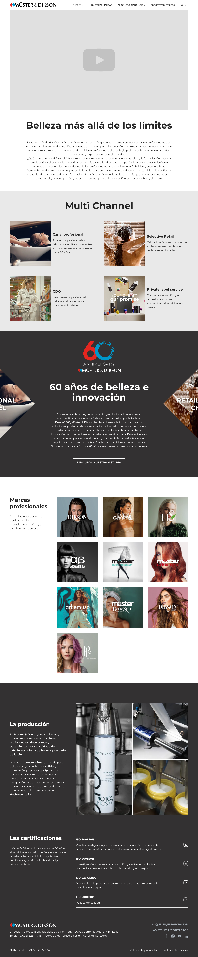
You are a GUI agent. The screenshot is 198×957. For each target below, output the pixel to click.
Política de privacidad (144, 950)
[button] (79, 5)
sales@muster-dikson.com (89, 935)
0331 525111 (29, 935)
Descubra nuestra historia (99, 462)
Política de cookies (176, 950)
